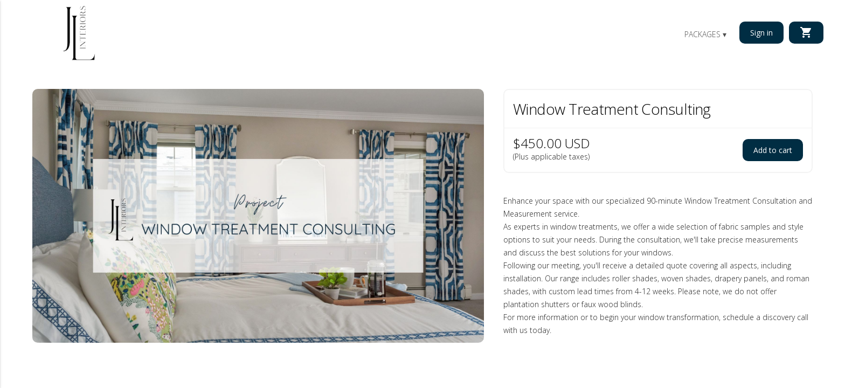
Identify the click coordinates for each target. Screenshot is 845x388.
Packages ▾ (705, 34)
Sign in (761, 32)
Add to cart (772, 150)
